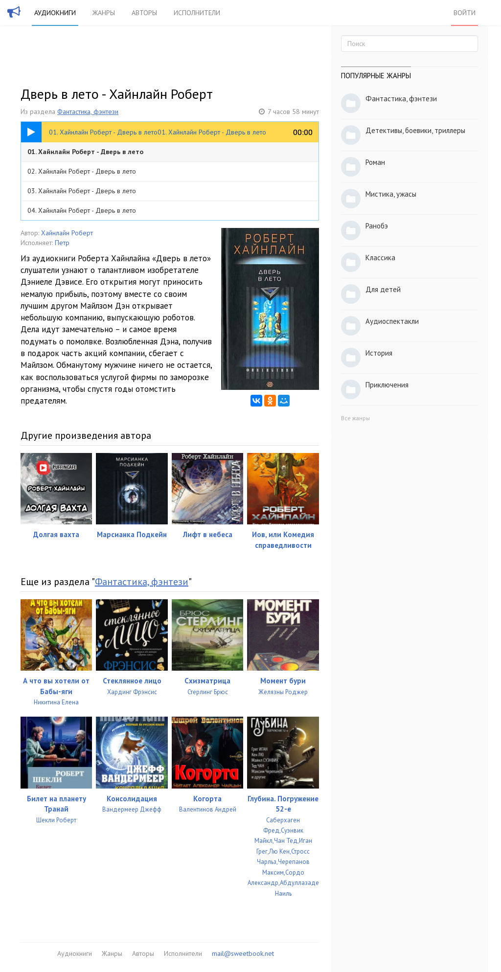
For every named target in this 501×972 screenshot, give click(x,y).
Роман (375, 162)
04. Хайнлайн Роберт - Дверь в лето (81, 210)
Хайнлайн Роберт (67, 232)
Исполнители (197, 12)
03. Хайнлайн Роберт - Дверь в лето (81, 190)
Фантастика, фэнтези (87, 111)
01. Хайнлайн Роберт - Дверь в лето (85, 151)
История (378, 353)
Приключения (387, 384)
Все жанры (355, 418)
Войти (465, 12)
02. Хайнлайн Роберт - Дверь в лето (81, 171)
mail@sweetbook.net (243, 953)
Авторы (144, 12)
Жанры (103, 12)
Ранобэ (376, 225)
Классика (380, 257)
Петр (62, 242)
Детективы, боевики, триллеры (415, 130)
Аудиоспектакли (392, 321)
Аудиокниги (55, 12)
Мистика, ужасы (390, 194)
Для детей (383, 289)
